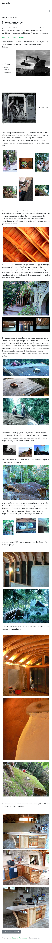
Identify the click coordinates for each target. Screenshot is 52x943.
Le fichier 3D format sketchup (13, 37)
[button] (46, 11)
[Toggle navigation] (49, 11)
